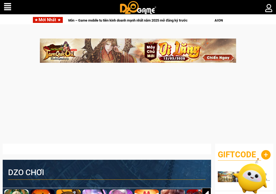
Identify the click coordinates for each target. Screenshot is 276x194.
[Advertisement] (138, 106)
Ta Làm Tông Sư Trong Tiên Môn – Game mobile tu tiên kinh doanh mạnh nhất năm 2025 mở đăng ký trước (110, 20)
